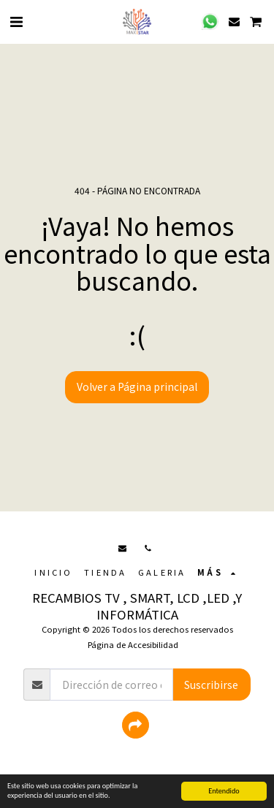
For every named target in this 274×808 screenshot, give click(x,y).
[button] (16, 21)
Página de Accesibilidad (133, 644)
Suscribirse (211, 684)
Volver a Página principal (137, 386)
